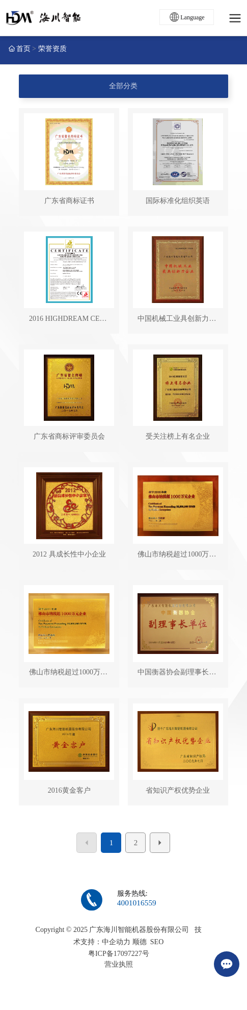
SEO (156, 942)
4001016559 (136, 902)
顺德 (139, 942)
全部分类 (123, 86)
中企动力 (116, 942)
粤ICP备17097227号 (118, 953)
